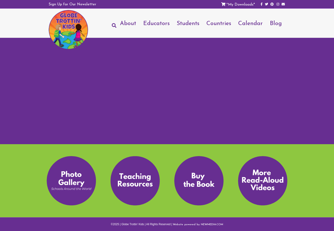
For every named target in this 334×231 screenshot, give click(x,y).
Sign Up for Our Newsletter (72, 4)
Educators (156, 23)
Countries (218, 23)
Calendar (250, 23)
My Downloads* (241, 4)
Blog (276, 23)
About (128, 23)
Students (188, 23)
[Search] (112, 25)
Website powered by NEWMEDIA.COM (198, 224)
